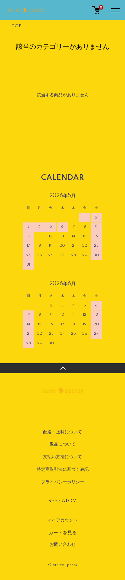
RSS (52, 501)
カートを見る (63, 532)
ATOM (69, 501)
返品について (63, 444)
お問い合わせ (63, 544)
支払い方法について (62, 457)
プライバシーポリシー (62, 482)
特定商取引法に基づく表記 (63, 469)
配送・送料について (62, 432)
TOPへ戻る (62, 368)
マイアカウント (62, 520)
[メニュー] (115, 10)
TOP (17, 26)
